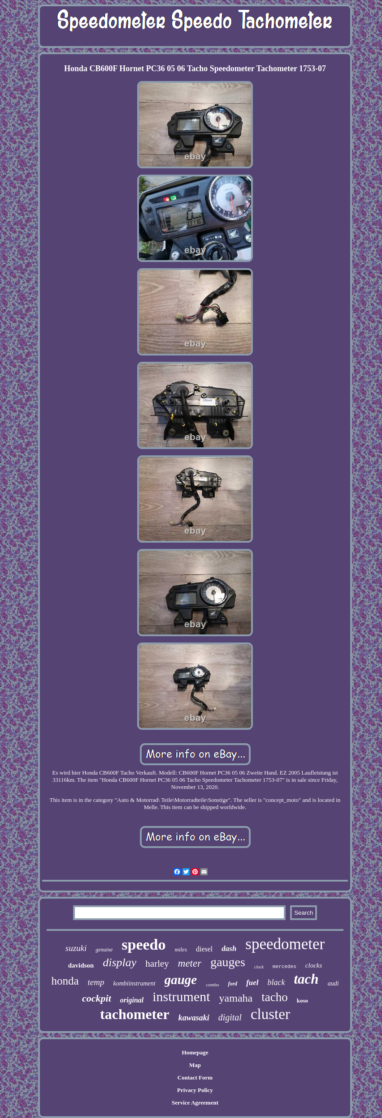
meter (189, 963)
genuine (104, 950)
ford (232, 984)
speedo (143, 944)
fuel (252, 982)
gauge (181, 979)
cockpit (96, 998)
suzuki (76, 948)
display (119, 962)
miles (181, 949)
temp (96, 982)
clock (259, 966)
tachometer (134, 1014)
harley (157, 963)
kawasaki (193, 1017)
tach (306, 979)
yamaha (236, 998)
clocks (313, 965)
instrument (181, 996)
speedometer (285, 944)
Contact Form (195, 1077)
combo (212, 984)
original (131, 1000)
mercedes (284, 966)
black (276, 982)
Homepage (195, 1052)
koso (302, 1000)
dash (228, 948)
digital (230, 1017)
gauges (227, 962)
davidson (81, 965)
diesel (204, 949)
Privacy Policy (195, 1090)
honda (64, 981)
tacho (274, 997)
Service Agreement (195, 1102)
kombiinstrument (134, 983)
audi (333, 983)
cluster (270, 1014)
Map (195, 1065)
